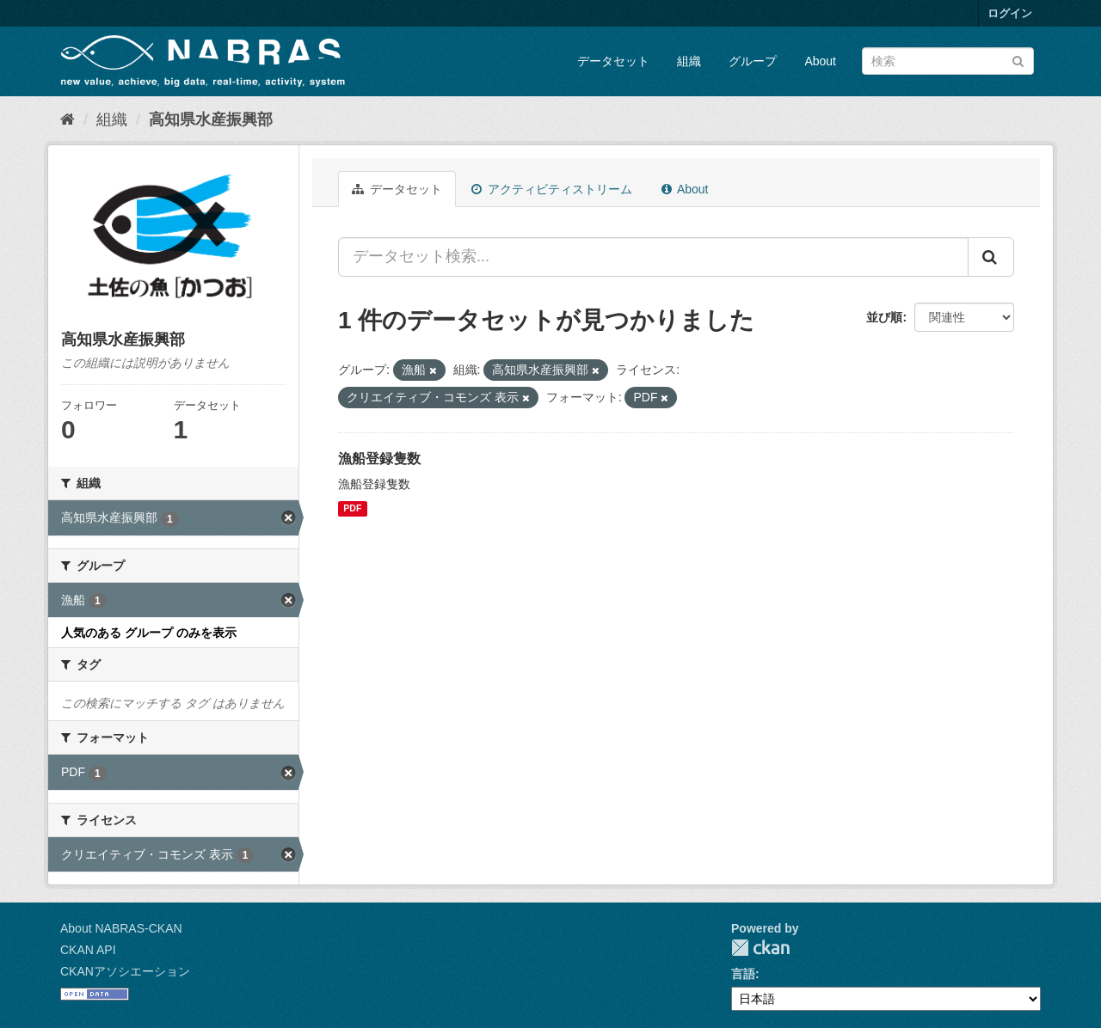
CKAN (760, 948)
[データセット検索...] (653, 257)
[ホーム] (67, 119)
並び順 (884, 317)
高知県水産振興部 (211, 119)
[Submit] (1018, 59)
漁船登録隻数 (379, 458)
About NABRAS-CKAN (121, 928)
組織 (689, 61)
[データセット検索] (948, 61)
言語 (743, 974)
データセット (613, 61)
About (820, 61)
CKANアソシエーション (125, 971)
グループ (753, 61)
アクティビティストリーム (551, 189)
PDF (352, 509)
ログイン (1009, 13)
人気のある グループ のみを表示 (149, 632)
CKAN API (88, 950)
